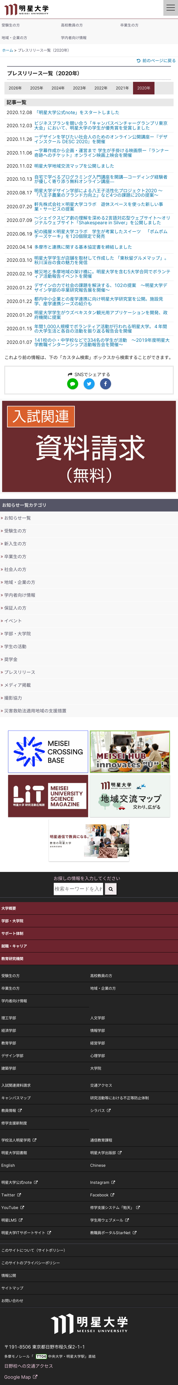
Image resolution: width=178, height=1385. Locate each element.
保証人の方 (15, 608)
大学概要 (8, 908)
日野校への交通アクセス (28, 1366)
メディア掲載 (17, 685)
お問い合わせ (12, 1301)
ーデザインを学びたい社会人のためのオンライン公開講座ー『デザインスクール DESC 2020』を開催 (101, 139)
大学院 (95, 1068)
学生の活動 (15, 646)
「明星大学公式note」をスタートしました (76, 112)
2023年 (79, 88)
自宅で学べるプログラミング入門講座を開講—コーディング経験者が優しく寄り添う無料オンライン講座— (101, 179)
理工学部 (8, 1018)
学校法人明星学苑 (18, 1140)
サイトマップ (12, 1288)
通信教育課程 (101, 1140)
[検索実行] (111, 889)
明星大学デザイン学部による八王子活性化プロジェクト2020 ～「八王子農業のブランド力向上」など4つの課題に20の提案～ (98, 193)
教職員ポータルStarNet (113, 1233)
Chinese (98, 1165)
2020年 (143, 88)
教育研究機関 (12, 959)
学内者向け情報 (74, 38)
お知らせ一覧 (17, 518)
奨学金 (11, 659)
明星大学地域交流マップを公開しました (74, 166)
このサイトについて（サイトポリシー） (34, 1250)
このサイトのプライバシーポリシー (30, 1263)
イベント (13, 621)
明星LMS (11, 1220)
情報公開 (8, 1275)
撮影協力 (13, 698)
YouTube (12, 1208)
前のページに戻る (156, 60)
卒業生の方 (129, 25)
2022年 (100, 88)
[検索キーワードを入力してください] (78, 889)
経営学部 (97, 1043)
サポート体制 (12, 933)
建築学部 (8, 1068)
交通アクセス (101, 1085)
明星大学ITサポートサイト (26, 1233)
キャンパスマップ (16, 1098)
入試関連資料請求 (16, 1085)
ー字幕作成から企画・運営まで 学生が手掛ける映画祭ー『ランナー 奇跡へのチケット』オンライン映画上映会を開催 (101, 152)
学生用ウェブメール (109, 1220)
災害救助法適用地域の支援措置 (35, 711)
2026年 (15, 88)
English (8, 1165)
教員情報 (11, 1110)
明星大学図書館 (14, 1153)
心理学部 (97, 1056)
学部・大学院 (17, 633)
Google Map (20, 1377)
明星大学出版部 (106, 1153)
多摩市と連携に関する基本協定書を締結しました (83, 247)
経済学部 (8, 1030)
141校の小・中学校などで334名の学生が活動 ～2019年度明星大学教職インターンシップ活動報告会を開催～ (102, 342)
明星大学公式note (19, 1182)
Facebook (102, 1195)
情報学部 (97, 1030)
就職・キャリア (14, 946)
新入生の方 (15, 543)
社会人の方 (15, 569)
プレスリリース (19, 672)
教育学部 (8, 1043)
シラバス (100, 1110)
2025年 (36, 88)
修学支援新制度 (14, 1123)
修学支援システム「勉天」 (115, 1208)
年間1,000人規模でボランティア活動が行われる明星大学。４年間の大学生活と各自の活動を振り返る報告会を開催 (100, 328)
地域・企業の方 (14, 38)
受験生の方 (11, 25)
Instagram (102, 1182)
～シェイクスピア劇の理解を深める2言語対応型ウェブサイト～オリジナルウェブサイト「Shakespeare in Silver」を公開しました (102, 220)
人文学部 (97, 1018)
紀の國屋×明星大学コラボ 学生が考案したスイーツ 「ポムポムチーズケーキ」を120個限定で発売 (101, 233)
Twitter (11, 1195)
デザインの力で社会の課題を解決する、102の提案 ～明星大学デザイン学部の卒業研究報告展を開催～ (100, 287)
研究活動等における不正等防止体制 (119, 1098)
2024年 (58, 88)
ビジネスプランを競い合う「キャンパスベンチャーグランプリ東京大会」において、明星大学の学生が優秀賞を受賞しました (101, 125)
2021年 (122, 88)
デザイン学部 (12, 1056)
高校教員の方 (72, 25)
